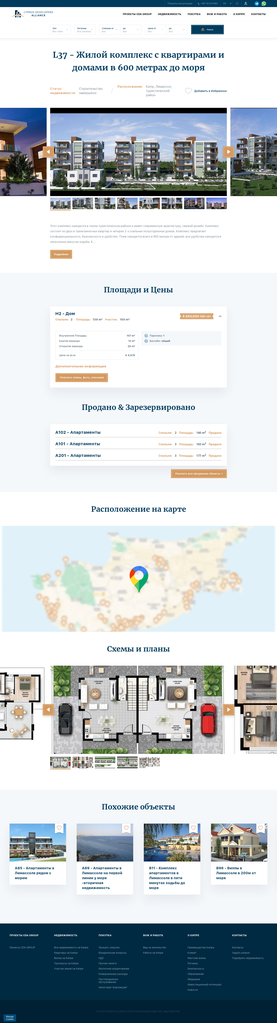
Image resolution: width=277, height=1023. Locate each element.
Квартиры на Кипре (66, 952)
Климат (192, 952)
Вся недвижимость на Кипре (71, 947)
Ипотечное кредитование (114, 968)
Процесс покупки (109, 947)
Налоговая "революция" (113, 987)
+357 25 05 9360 (208, 3)
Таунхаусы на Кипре (66, 963)
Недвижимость (169, 14)
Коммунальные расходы (113, 974)
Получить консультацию (180, 3)
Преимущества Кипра (201, 947)
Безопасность (196, 968)
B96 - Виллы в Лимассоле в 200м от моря (236, 873)
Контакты (258, 14)
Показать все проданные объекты (197, 473)
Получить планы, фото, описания (82, 377)
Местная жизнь (197, 958)
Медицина (194, 979)
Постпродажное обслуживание (108, 980)
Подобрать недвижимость (248, 958)
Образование (196, 974)
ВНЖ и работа (217, 14)
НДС (101, 958)
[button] (48, 152)
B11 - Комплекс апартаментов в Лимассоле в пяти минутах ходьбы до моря (167, 878)
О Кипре (239, 14)
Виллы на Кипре (63, 958)
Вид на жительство (154, 947)
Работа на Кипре (153, 952)
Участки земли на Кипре (68, 968)
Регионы (193, 963)
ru (224, 3)
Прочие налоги (108, 963)
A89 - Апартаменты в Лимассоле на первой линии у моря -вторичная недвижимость (102, 878)
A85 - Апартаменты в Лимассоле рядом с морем (34, 873)
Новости (193, 989)
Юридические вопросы (112, 952)
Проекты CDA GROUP (137, 14)
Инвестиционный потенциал (205, 984)
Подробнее (61, 254)
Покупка (194, 14)
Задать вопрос (241, 952)
